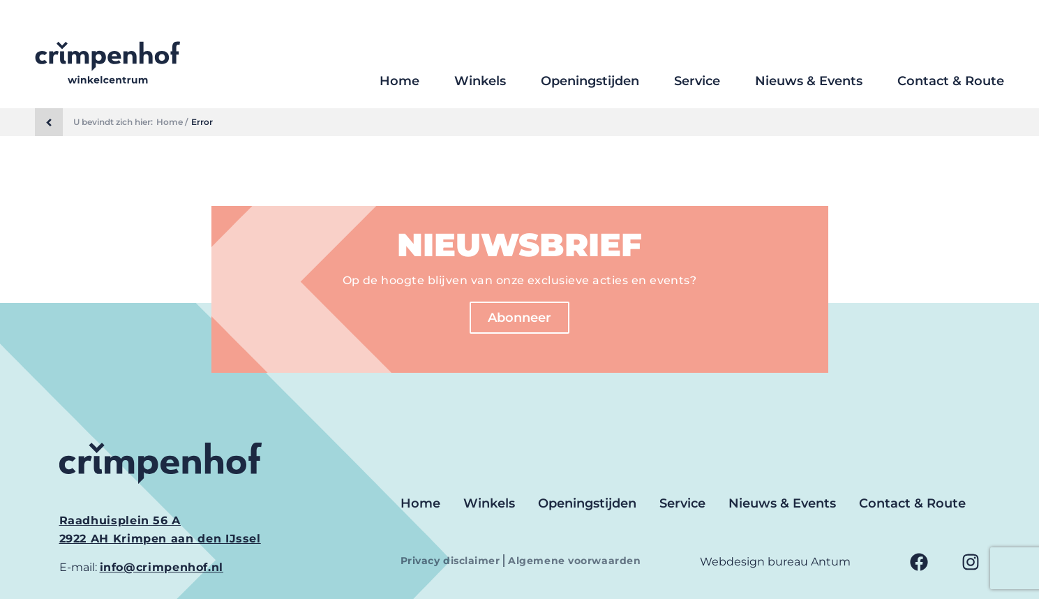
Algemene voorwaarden (574, 560)
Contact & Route (950, 81)
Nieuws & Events (808, 81)
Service (697, 81)
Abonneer (519, 317)
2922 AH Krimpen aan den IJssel (160, 538)
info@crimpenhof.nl (162, 567)
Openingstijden (590, 81)
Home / (172, 122)
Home (399, 81)
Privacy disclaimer (452, 560)
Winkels (480, 81)
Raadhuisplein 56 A (120, 520)
